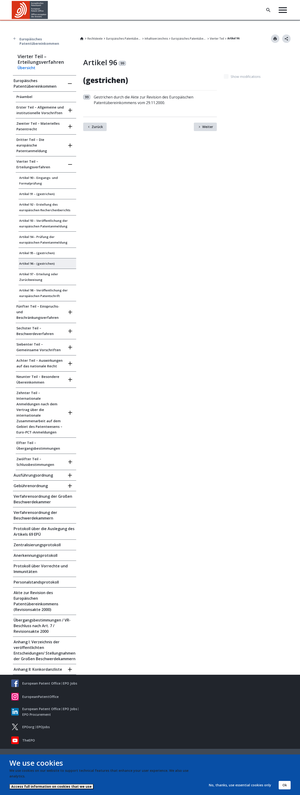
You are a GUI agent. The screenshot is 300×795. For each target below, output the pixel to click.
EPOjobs (43, 727)
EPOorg (28, 727)
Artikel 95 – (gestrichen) (37, 253)
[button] (48, 10)
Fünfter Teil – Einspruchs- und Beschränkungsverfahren (37, 312)
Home (82, 38)
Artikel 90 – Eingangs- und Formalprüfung (38, 180)
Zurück (97, 126)
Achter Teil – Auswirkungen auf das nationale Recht (39, 363)
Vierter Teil (217, 39)
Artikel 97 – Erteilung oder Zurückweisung (38, 277)
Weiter (207, 126)
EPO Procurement (36, 714)
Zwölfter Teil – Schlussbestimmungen (35, 462)
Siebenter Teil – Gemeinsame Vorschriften (38, 347)
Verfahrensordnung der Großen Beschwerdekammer (43, 499)
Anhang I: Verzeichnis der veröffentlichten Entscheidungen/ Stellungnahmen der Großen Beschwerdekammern (44, 650)
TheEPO (28, 740)
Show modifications (246, 76)
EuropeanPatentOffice (40, 696)
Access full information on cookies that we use (51, 786)
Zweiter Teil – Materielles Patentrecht (38, 126)
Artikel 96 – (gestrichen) (37, 263)
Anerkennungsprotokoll (35, 555)
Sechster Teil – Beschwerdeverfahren (35, 331)
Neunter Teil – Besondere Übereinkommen (37, 379)
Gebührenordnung (31, 485)
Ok (284, 785)
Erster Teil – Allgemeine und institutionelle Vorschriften (40, 110)
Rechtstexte (95, 39)
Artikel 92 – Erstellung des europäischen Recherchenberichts (44, 207)
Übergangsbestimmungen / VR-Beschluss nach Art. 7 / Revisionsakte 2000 (42, 626)
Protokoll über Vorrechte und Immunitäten (41, 568)
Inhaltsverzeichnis (156, 39)
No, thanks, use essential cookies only (240, 785)
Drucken (275, 38)
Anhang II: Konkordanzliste (38, 669)
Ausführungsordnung (33, 475)
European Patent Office (41, 683)
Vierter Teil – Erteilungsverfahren (33, 164)
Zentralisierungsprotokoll (37, 544)
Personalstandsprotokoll (36, 582)
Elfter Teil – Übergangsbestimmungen (38, 446)
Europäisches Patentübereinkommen (39, 41)
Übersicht (26, 67)
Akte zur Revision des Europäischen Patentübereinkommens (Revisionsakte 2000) (36, 601)
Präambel (24, 96)
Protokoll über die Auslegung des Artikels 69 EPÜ (44, 531)
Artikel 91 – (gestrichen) (37, 194)
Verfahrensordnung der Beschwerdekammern (35, 515)
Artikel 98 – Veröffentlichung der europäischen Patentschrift (43, 293)
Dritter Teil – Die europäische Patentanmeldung (31, 145)
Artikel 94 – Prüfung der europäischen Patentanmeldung (43, 240)
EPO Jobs (70, 683)
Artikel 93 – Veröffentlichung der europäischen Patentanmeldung (43, 223)
